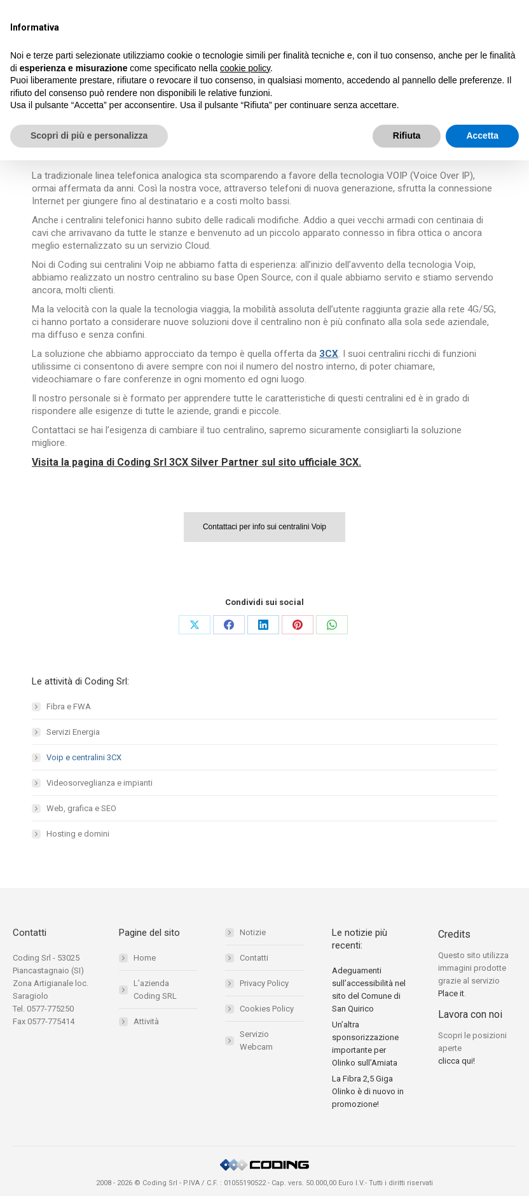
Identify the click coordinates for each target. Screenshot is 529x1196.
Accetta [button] (482, 135)
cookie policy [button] (245, 68)
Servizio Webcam (256, 1040)
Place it (451, 993)
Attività (146, 1021)
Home (145, 958)
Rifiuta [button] (407, 135)
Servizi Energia (73, 732)
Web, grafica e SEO (81, 808)
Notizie (253, 932)
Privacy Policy (264, 983)
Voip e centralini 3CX (83, 757)
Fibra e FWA (68, 706)
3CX (328, 353)
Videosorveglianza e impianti (99, 783)
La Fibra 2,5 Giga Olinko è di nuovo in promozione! (368, 1091)
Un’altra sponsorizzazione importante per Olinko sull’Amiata (365, 1043)
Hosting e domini (77, 833)
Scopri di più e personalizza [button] (89, 135)
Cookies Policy (267, 1008)
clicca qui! (456, 1061)
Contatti (254, 958)
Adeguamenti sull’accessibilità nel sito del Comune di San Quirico (369, 989)
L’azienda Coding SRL (155, 989)
